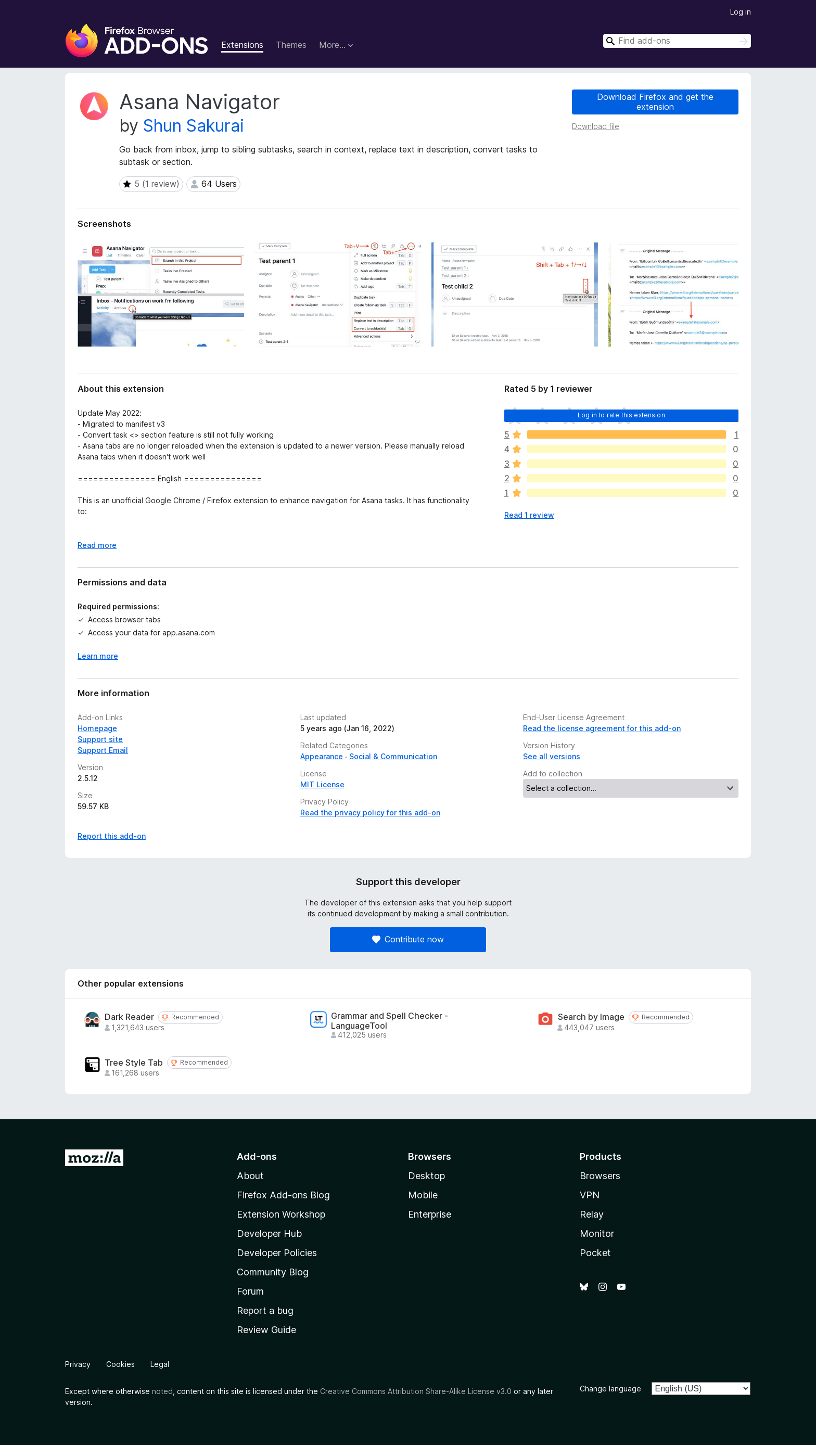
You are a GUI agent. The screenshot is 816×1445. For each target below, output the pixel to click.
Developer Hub (269, 1233)
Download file (595, 126)
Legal (159, 1364)
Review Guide (266, 1329)
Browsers (600, 1175)
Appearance (321, 756)
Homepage (97, 728)
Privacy (78, 1364)
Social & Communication (393, 756)
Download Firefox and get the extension (655, 102)
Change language (610, 1388)
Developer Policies (277, 1252)
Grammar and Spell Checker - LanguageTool (389, 1021)
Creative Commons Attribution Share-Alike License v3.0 (416, 1391)
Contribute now (408, 939)
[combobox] (677, 41)
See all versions (551, 756)
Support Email (103, 750)
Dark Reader (129, 1017)
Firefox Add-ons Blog (283, 1195)
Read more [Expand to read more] (97, 545)
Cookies (120, 1364)
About (250, 1175)
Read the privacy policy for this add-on (370, 812)
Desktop (426, 1175)
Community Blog (273, 1272)
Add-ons (257, 1156)
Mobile (423, 1195)
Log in (740, 11)
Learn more (98, 655)
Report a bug (265, 1310)
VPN (590, 1195)
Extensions (242, 45)
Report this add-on (112, 836)
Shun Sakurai (193, 126)
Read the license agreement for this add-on (602, 728)
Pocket (595, 1252)
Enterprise (429, 1214)
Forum (250, 1291)
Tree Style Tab (134, 1063)
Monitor (597, 1233)
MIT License (322, 784)
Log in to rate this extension (621, 415)
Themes (291, 45)
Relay (592, 1214)
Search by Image (591, 1017)
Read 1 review (529, 514)
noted (162, 1391)
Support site (100, 739)
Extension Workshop (281, 1214)
